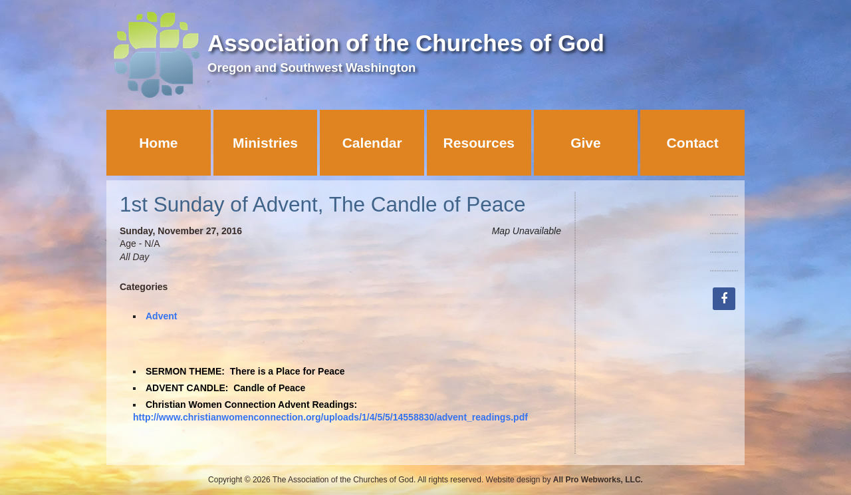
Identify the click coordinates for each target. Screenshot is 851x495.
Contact (693, 142)
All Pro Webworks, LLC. (598, 479)
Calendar (372, 142)
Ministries (265, 142)
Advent (161, 316)
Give (585, 142)
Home (158, 142)
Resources (479, 142)
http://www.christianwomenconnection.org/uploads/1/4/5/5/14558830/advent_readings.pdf (330, 417)
